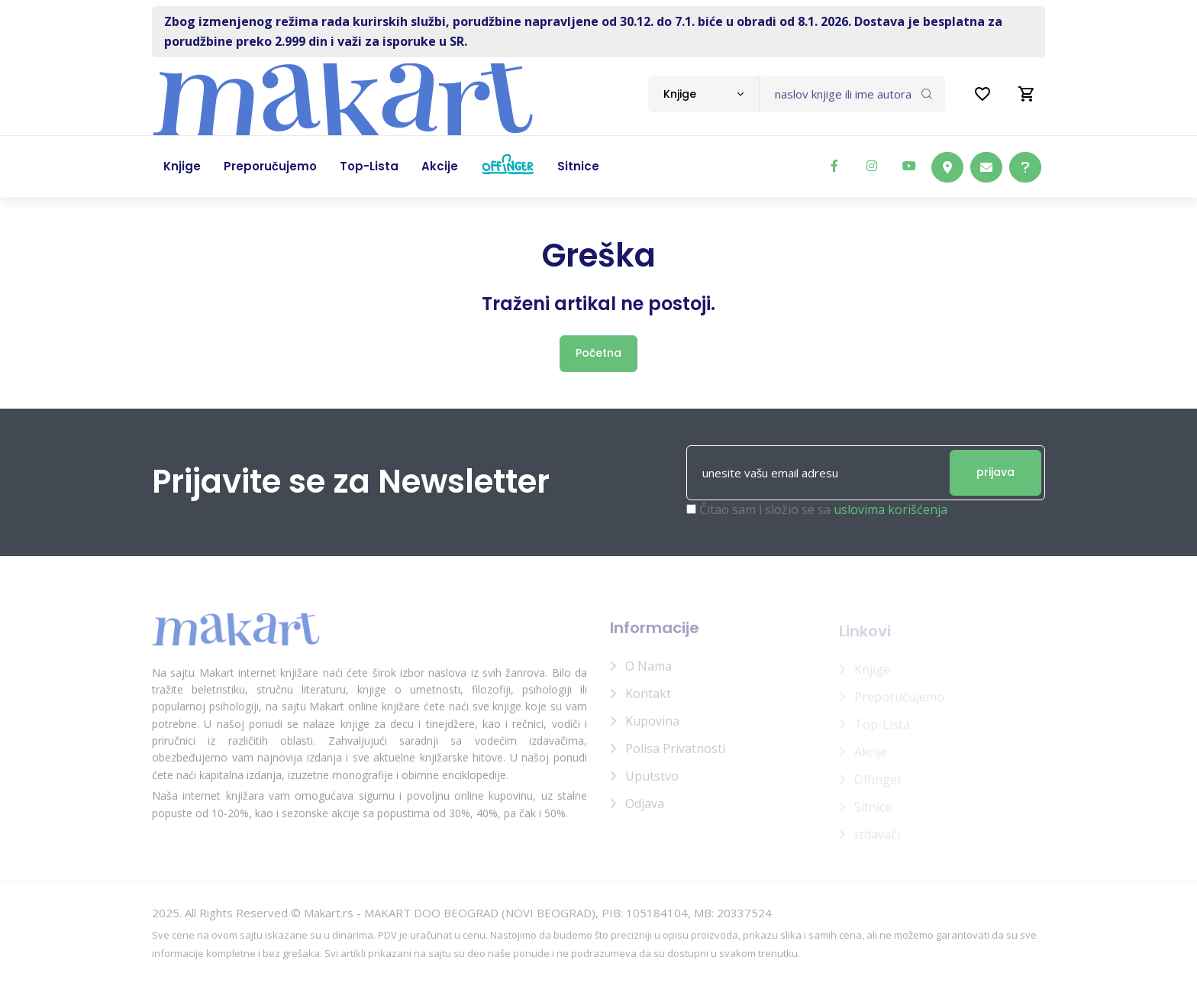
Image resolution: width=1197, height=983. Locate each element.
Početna (598, 353)
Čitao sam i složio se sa (823, 509)
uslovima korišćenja (890, 509)
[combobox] (703, 94)
